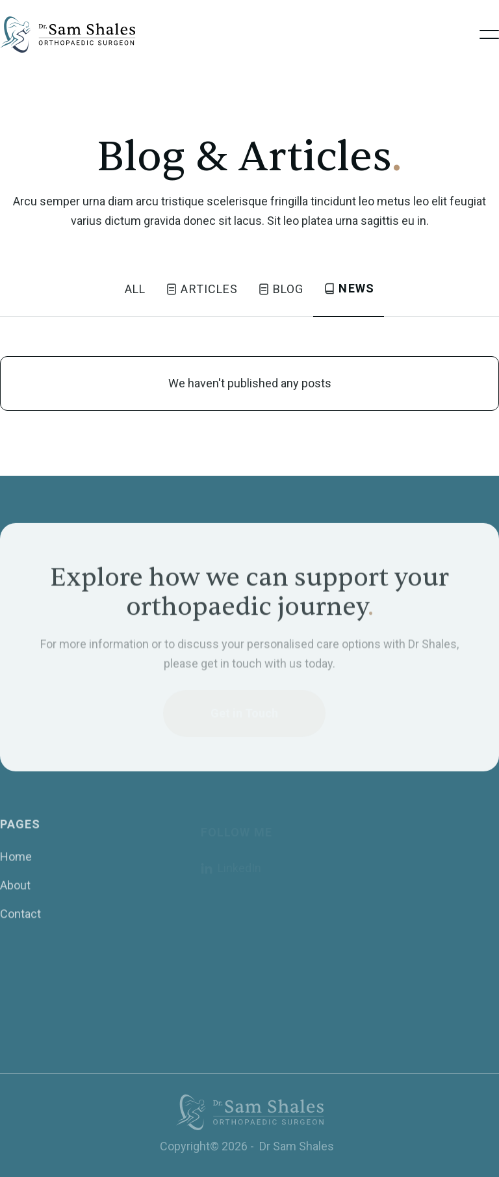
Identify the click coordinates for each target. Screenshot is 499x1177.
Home (16, 865)
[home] (69, 34)
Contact (20, 922)
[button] (489, 34)
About (15, 893)
